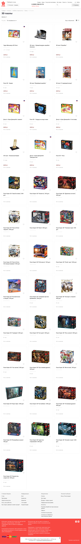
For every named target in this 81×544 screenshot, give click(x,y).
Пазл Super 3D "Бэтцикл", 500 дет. (40, 333)
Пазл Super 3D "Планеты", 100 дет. (40, 193)
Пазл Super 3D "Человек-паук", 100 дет (66, 228)
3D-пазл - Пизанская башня (11, 155)
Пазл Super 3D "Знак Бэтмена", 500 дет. (13, 194)
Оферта (43, 510)
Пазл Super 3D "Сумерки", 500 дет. (13, 333)
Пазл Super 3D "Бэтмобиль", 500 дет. (40, 403)
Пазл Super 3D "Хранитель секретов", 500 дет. (11, 477)
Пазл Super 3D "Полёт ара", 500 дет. (66, 262)
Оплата (43, 496)
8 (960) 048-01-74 (38, 4)
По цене (4, 20)
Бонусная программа (51, 2)
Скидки (39, 2)
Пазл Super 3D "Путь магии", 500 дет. (66, 333)
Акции (43, 2)
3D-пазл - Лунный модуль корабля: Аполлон (40, 46)
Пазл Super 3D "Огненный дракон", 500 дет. (66, 404)
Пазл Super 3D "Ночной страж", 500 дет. (66, 440)
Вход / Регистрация (66, 496)
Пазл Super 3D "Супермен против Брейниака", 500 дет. (39, 297)
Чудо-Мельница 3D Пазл (10, 45)
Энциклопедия (24, 504)
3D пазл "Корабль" (61, 45)
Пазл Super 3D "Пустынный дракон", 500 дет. (40, 368)
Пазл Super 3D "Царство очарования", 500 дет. (37, 440)
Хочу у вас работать (7, 502)
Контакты (70, 2)
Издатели (23, 500)
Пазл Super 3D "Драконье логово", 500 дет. (66, 194)
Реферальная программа (47, 502)
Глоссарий (24, 502)
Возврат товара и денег (47, 500)
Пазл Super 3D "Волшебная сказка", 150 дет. (13, 440)
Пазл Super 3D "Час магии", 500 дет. (13, 367)
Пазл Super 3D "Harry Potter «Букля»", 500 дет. (11, 228)
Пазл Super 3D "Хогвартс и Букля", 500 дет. (66, 297)
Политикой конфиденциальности (44, 540)
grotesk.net (76, 540)
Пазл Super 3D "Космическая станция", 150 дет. (11, 297)
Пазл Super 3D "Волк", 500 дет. (38, 228)
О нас (3, 496)
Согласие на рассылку (46, 512)
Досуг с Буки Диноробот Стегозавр (66, 119)
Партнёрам (4, 498)
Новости (64, 2)
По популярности (12, 20)
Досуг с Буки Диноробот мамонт (12, 119)
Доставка (59, 2)
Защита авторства (6, 500)
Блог (22, 496)
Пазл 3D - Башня (8, 83)
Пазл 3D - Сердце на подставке (39, 119)
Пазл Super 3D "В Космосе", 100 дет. (40, 262)
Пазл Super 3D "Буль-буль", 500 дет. (13, 403)
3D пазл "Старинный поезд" (64, 83)
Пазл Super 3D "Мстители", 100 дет (66, 367)
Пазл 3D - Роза (60, 155)
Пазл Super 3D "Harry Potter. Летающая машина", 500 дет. (11, 262)
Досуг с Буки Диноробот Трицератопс (37, 156)
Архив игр (23, 498)
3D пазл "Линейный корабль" (38, 83)
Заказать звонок (35, 6)
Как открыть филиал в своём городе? (11, 504)
